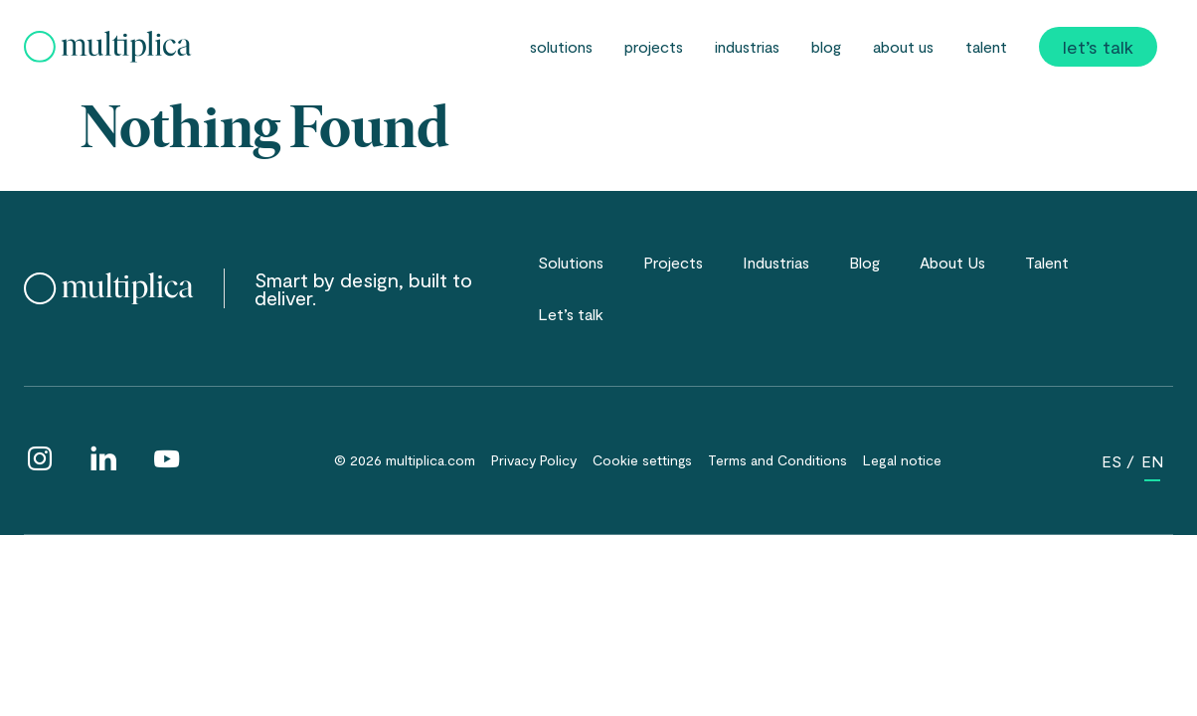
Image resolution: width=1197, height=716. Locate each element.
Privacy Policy (534, 459)
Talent (986, 46)
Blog (826, 46)
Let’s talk (1098, 47)
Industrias (747, 46)
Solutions (561, 46)
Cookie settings (642, 459)
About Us (903, 46)
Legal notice (902, 459)
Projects (653, 46)
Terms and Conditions (777, 459)
